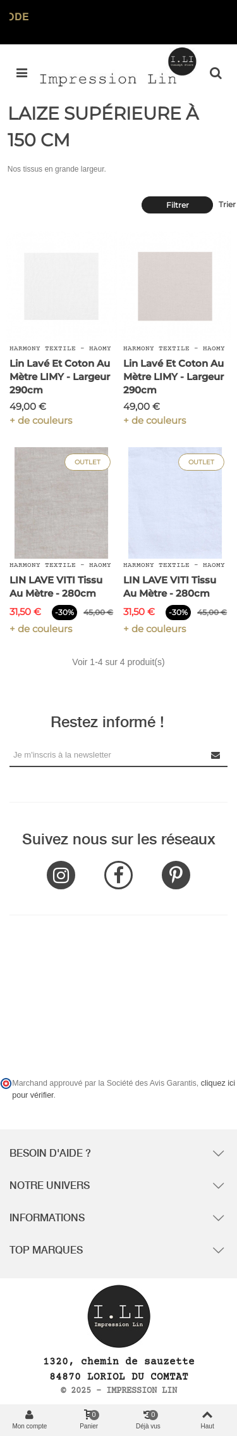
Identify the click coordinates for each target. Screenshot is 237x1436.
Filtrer (177, 205)
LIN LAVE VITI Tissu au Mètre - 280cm (55, 586)
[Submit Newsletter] (216, 755)
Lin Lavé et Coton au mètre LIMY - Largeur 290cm (59, 376)
